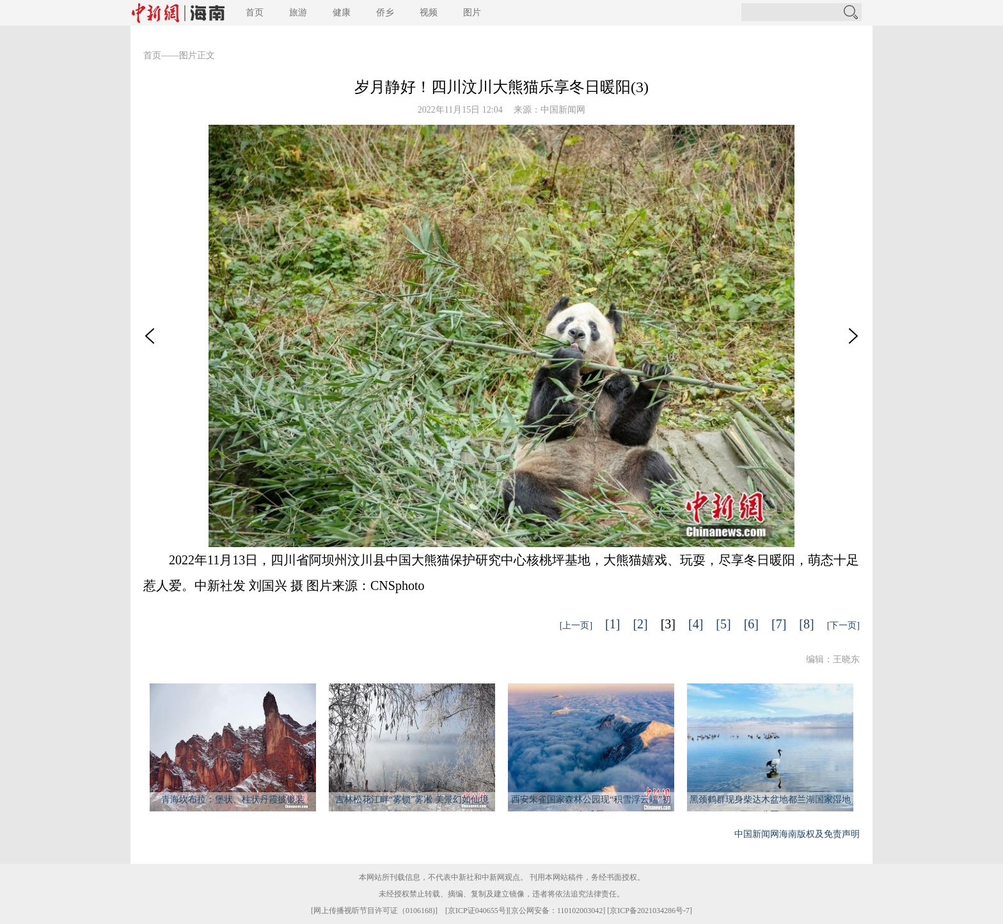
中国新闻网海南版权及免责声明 (797, 834)
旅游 (298, 12)
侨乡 (385, 12)
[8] (806, 624)
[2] (640, 624)
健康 (342, 12)
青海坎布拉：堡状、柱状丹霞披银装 (232, 799)
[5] (723, 624)
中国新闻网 (563, 110)
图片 (472, 12)
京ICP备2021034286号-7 (650, 910)
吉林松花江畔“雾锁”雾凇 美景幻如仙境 (412, 799)
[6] (751, 624)
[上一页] (576, 625)
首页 (255, 12)
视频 (429, 12)
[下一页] (843, 625)
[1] (612, 624)
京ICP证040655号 (477, 910)
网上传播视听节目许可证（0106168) (374, 910)
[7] (778, 624)
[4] (695, 624)
